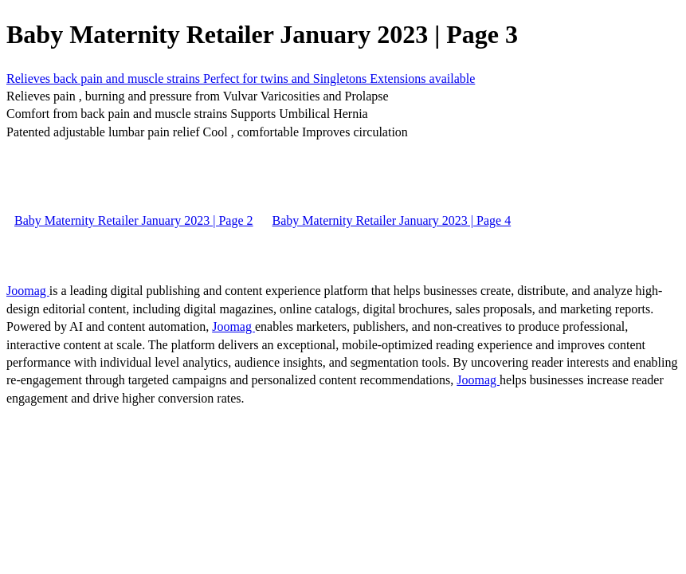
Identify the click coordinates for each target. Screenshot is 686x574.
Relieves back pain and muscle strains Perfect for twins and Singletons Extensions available (240, 78)
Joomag (27, 290)
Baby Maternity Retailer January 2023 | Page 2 (133, 220)
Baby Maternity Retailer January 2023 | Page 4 (392, 220)
